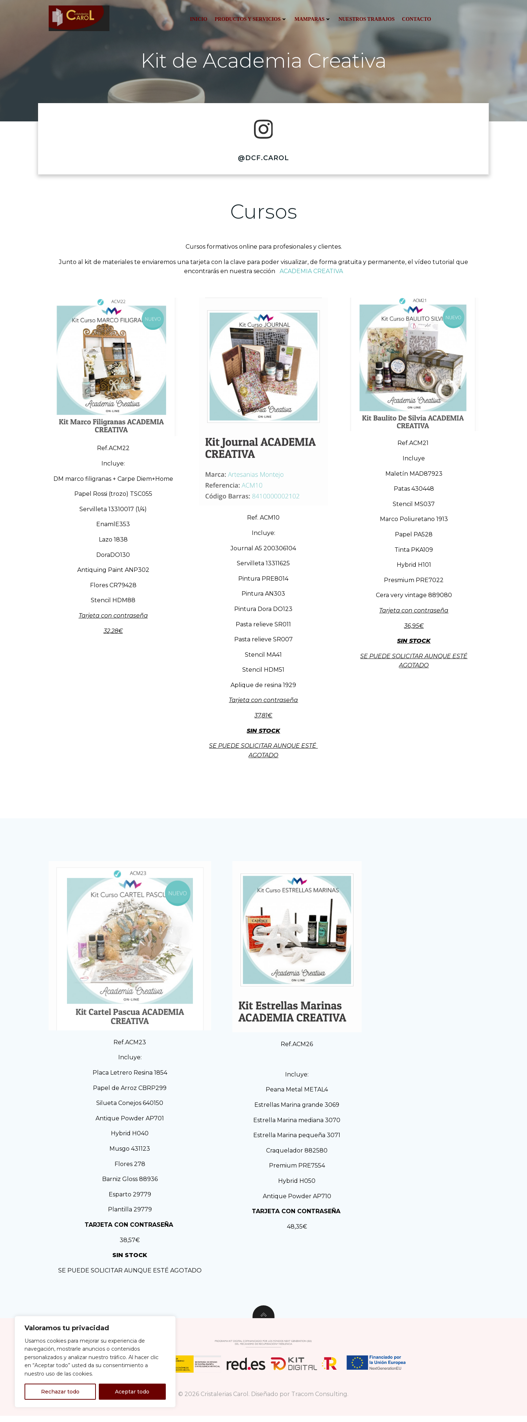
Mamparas (312, 19)
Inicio (197, 19)
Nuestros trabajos (366, 19)
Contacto (415, 19)
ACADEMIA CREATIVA (310, 275)
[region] (95, 1361)
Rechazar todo (60, 1391)
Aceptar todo (132, 1391)
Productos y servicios (250, 19)
